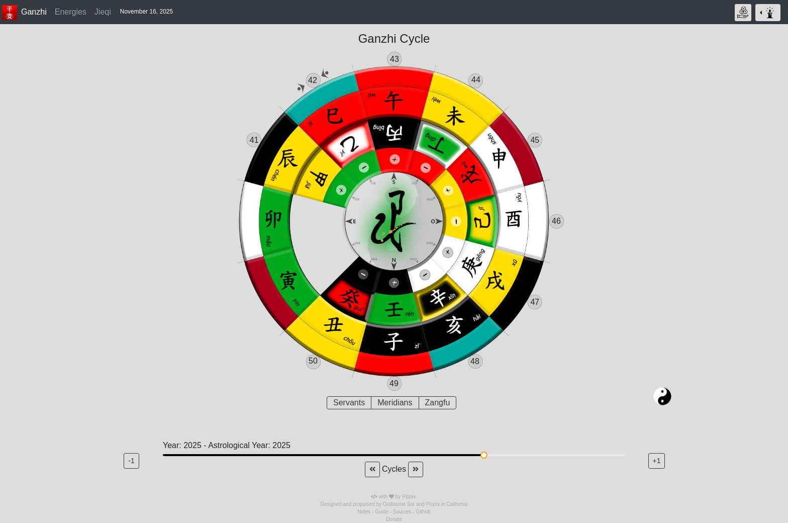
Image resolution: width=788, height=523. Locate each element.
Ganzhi (34, 12)
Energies (70, 12)
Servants (349, 402)
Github (423, 511)
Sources (402, 511)
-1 (131, 461)
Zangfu (437, 402)
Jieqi (102, 12)
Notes (363, 511)
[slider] (483, 455)
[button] (147, 12)
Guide (381, 511)
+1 (657, 461)
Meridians (394, 402)
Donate (394, 519)
